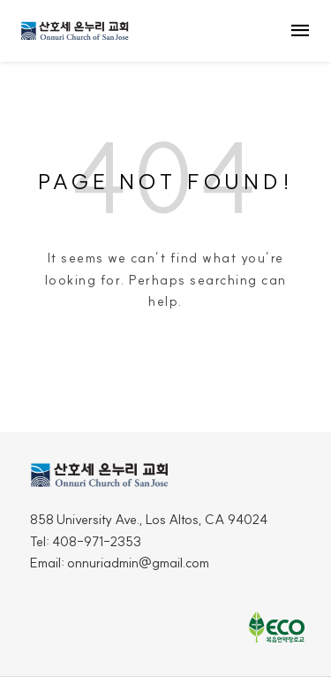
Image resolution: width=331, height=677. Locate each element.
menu (300, 31)
